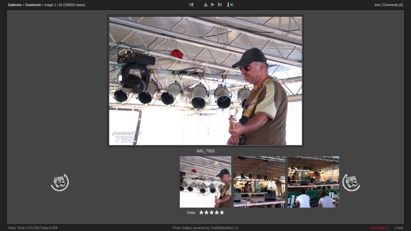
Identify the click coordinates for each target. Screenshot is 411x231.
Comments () (393, 5)
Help (399, 228)
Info (377, 5)
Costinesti (33, 5)
